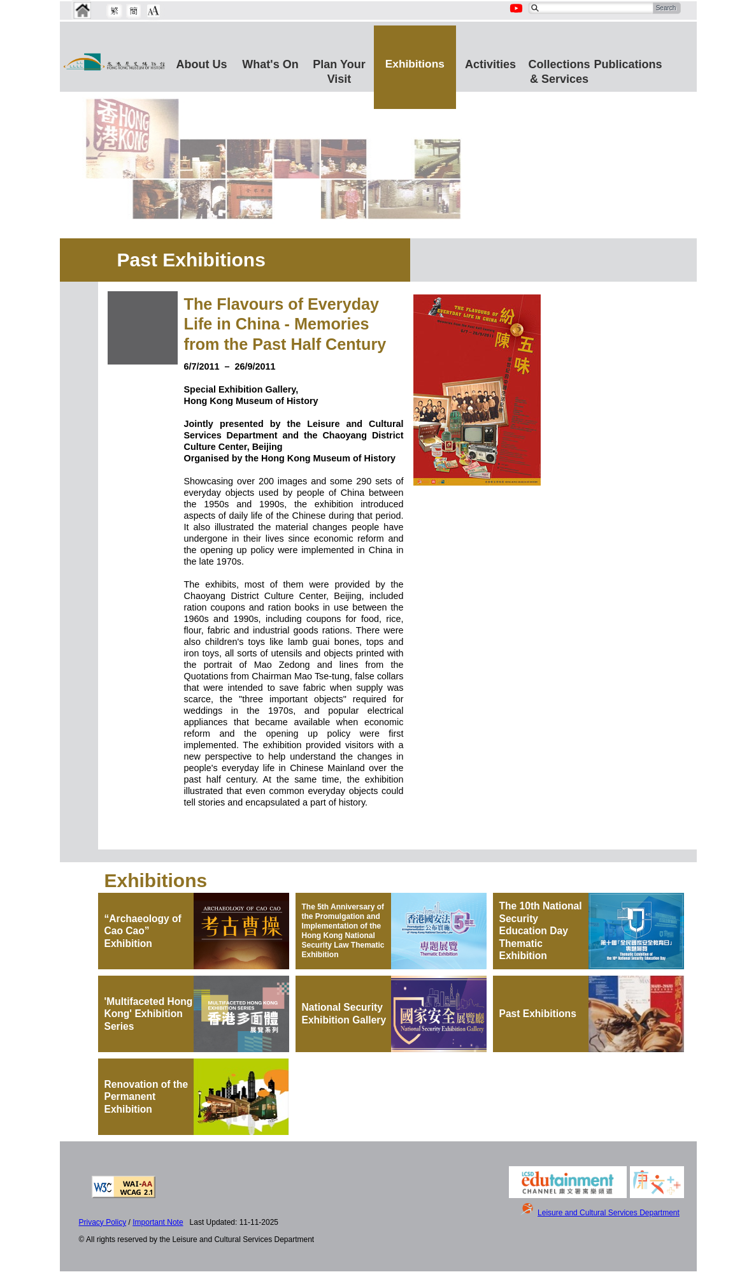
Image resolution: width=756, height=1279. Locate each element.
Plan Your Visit (339, 70)
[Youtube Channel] (517, 15)
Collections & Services (559, 70)
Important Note (157, 1222)
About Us (201, 64)
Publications (628, 64)
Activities (490, 64)
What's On (270, 64)
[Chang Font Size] (153, 10)
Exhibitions (415, 63)
